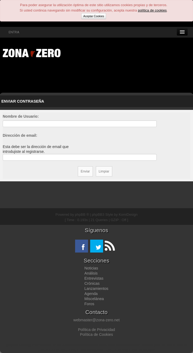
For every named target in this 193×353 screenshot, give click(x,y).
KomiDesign (128, 214)
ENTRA (11, 32)
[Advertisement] (83, 76)
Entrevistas (94, 278)
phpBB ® (82, 214)
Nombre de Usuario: (21, 116)
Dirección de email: (20, 135)
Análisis (91, 273)
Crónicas (92, 283)
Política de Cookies (96, 334)
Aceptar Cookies (93, 16)
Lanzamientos (96, 288)
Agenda (91, 293)
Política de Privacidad (96, 329)
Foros (89, 304)
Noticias (91, 268)
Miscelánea (94, 299)
